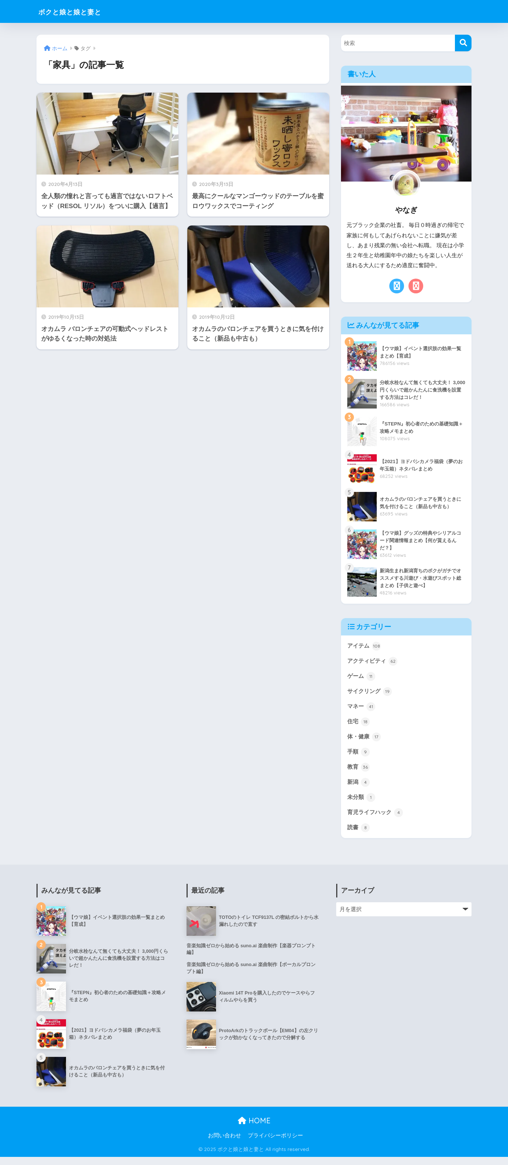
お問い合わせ (224, 1144)
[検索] (463, 43)
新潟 (358, 788)
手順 (358, 756)
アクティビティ (373, 662)
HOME (254, 1128)
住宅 (358, 725)
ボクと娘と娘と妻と (79, 11)
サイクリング (370, 693)
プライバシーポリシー (275, 1144)
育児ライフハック (376, 820)
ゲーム (361, 677)
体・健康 (364, 741)
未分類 (361, 804)
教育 (358, 772)
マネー (361, 709)
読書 (358, 835)
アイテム (364, 646)
